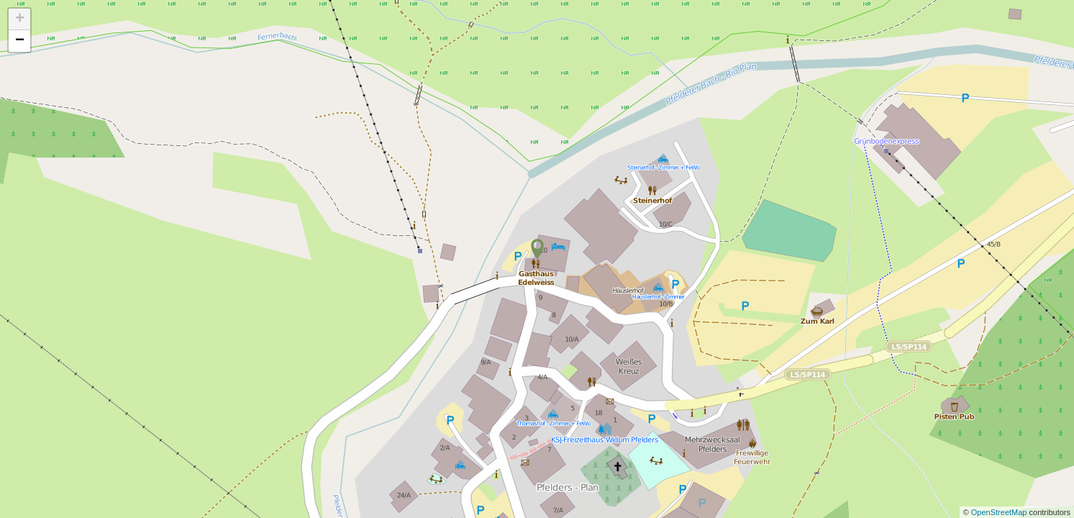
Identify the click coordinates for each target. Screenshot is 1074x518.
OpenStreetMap (1000, 512)
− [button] (19, 41)
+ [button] (19, 19)
